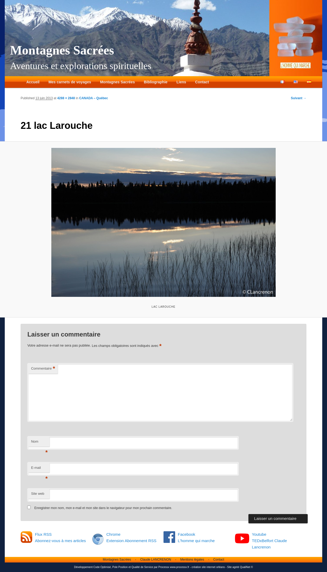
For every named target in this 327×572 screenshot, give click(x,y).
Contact (202, 82)
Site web (37, 494)
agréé (236, 567)
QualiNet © (246, 567)
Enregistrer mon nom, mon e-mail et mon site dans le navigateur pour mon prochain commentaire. (103, 508)
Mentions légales (192, 559)
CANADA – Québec (93, 98)
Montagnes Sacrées (62, 50)
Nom (39, 443)
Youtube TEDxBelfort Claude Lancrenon (269, 541)
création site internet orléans (208, 567)
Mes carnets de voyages (69, 82)
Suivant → (298, 98)
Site (229, 567)
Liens (181, 82)
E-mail (39, 469)
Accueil (32, 82)
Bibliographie (155, 82)
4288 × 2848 (66, 98)
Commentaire (43, 369)
